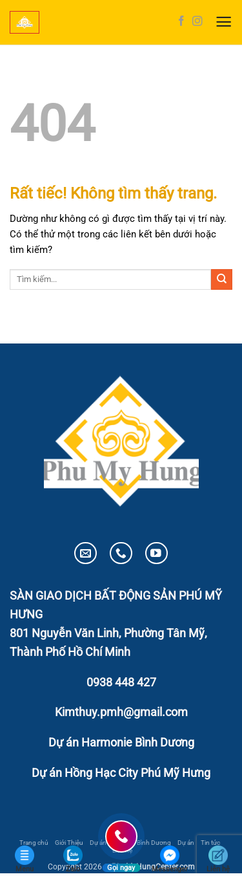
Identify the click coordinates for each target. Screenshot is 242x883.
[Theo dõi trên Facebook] (181, 21)
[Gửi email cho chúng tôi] (85, 553)
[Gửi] (221, 279)
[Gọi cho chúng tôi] (121, 553)
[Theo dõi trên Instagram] (197, 21)
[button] (223, 22)
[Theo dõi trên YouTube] (156, 553)
